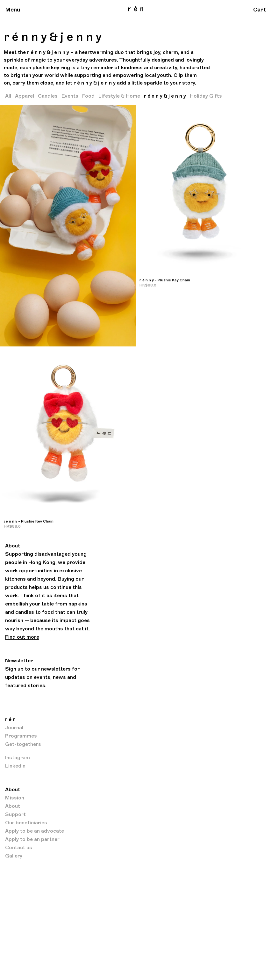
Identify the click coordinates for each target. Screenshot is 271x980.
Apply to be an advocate (34, 831)
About (12, 806)
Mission (14, 798)
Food (88, 96)
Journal (14, 727)
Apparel (24, 96)
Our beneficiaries (26, 823)
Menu (12, 9)
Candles (48, 96)
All (8, 96)
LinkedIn (15, 766)
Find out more (22, 637)
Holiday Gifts (206, 96)
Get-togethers (23, 744)
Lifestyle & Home (119, 96)
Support (15, 814)
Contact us (18, 847)
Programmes (21, 736)
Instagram (17, 757)
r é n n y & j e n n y (165, 96)
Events (69, 96)
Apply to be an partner (32, 839)
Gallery (13, 856)
